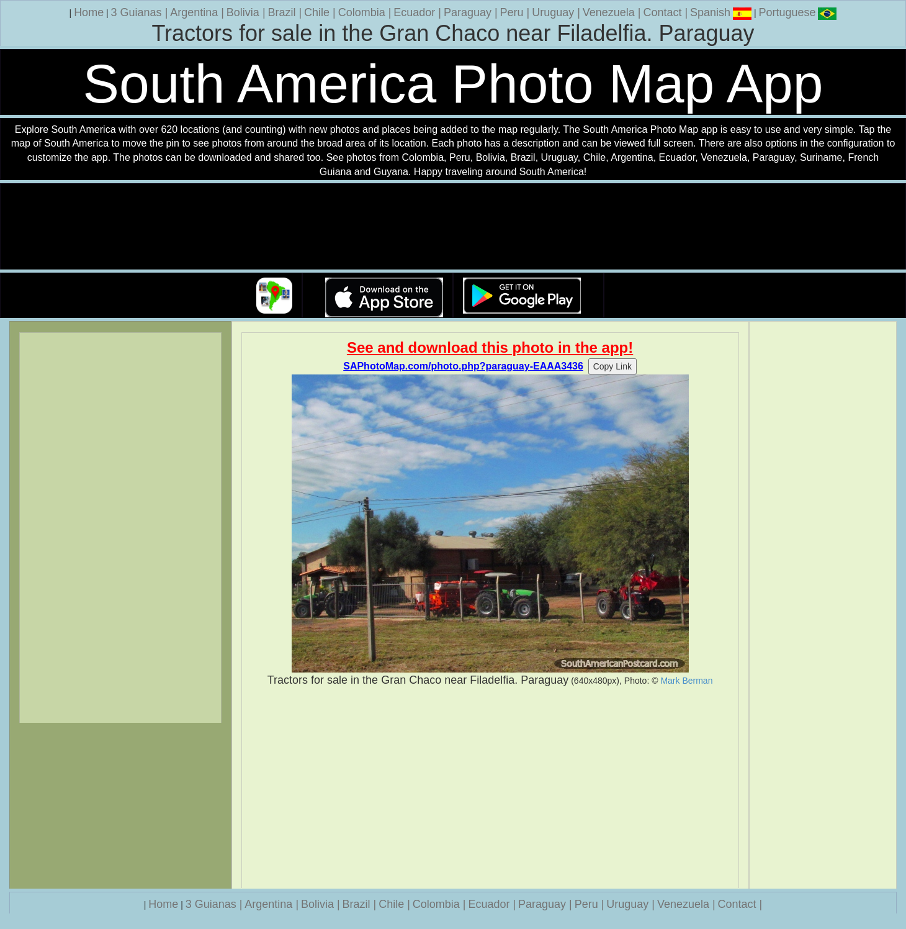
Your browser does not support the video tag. (453, 227)
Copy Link (612, 366)
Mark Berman (686, 681)
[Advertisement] (490, 788)
